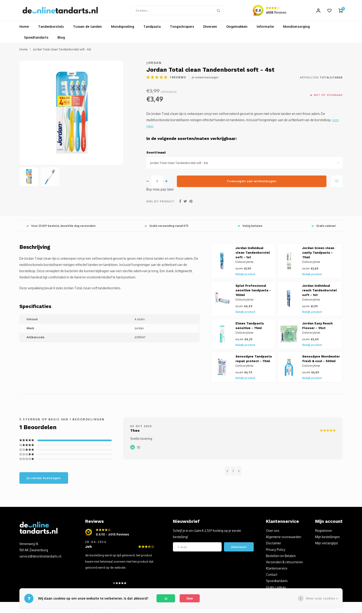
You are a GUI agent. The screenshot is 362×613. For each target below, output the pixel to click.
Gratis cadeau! (323, 226)
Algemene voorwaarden (283, 537)
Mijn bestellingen (327, 537)
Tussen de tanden (87, 26)
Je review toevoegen (205, 77)
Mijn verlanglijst (326, 543)
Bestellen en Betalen (281, 556)
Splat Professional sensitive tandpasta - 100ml (253, 290)
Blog (61, 37)
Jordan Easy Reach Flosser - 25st (317, 326)
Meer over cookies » (322, 598)
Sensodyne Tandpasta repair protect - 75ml (253, 359)
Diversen (210, 26)
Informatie (265, 26)
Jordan (154, 63)
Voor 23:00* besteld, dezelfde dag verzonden (61, 226)
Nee (190, 598)
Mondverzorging (296, 26)
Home (24, 26)
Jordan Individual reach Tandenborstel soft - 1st (319, 290)
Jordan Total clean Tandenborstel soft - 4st (62, 49)
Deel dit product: (160, 201)
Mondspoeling (122, 26)
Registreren (323, 531)
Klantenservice (276, 568)
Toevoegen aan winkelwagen (252, 181)
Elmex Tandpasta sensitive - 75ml (249, 326)
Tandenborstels (51, 26)
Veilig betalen (250, 226)
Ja (165, 598)
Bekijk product (245, 274)
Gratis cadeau (276, 587)
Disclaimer (273, 543)
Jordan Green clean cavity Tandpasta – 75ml (318, 252)
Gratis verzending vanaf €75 (166, 226)
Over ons (272, 531)
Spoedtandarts (36, 37)
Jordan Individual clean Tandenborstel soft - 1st (252, 252)
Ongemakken (236, 26)
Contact (271, 574)
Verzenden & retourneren (284, 562)
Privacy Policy (275, 549)
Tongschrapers (182, 26)
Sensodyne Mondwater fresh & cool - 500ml (321, 359)
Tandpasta (152, 26)
